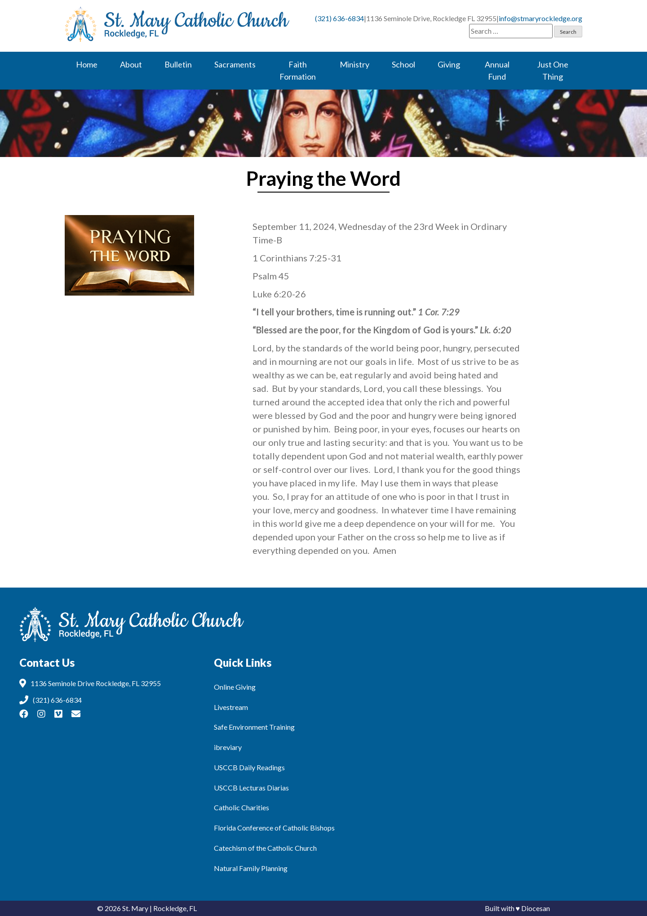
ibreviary (228, 747)
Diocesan (535, 908)
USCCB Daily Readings (249, 767)
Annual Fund (497, 70)
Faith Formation (297, 70)
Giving (449, 64)
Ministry (354, 64)
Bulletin (178, 64)
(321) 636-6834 (339, 18)
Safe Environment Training (254, 727)
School (403, 64)
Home (86, 64)
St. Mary (135, 908)
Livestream (231, 707)
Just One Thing (552, 70)
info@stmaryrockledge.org (540, 18)
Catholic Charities (241, 807)
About (131, 64)
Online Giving (235, 687)
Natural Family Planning (251, 868)
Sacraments (235, 64)
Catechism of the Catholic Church (265, 848)
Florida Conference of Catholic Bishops (274, 827)
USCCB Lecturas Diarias (251, 787)
